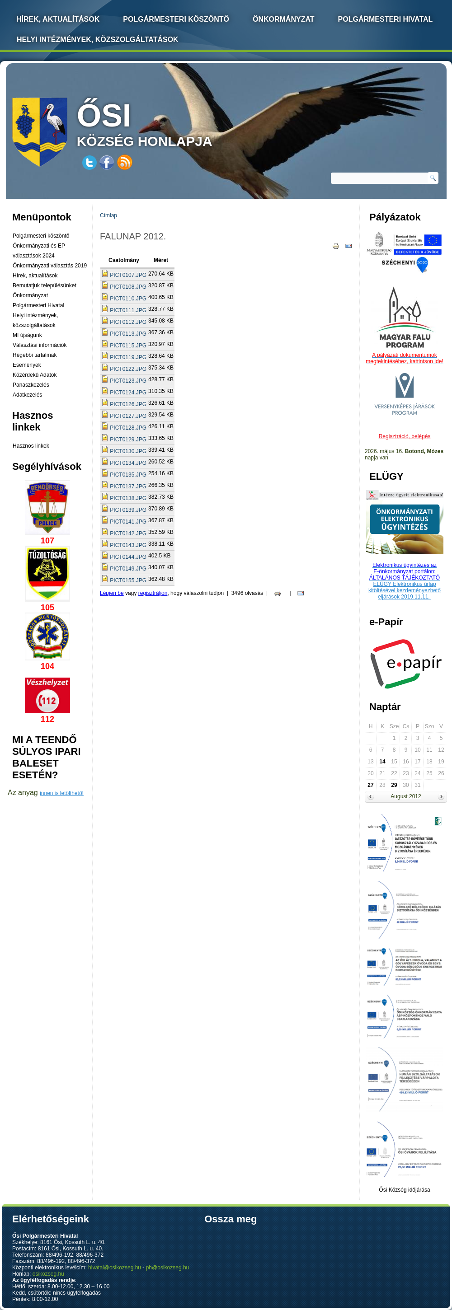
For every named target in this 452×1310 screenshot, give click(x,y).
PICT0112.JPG (128, 322)
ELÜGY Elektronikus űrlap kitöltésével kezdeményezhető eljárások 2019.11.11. (404, 590)
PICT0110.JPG (128, 298)
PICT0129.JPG (128, 439)
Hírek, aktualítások (35, 275)
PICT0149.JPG (128, 569)
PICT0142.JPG (128, 533)
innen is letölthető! (62, 793)
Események (27, 365)
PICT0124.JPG (128, 392)
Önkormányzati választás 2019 (50, 265)
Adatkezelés (27, 395)
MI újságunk (27, 335)
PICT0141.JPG (128, 522)
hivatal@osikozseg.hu (114, 1267)
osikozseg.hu (48, 1274)
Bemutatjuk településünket (44, 285)
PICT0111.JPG (128, 310)
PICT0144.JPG (128, 557)
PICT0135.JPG (128, 475)
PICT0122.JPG (128, 369)
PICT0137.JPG (128, 486)
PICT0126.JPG (128, 404)
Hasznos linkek (31, 446)
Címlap (108, 215)
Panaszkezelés (31, 385)
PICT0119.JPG (128, 357)
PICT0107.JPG (128, 275)
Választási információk (39, 345)
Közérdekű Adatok (34, 375)
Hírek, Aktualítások (57, 19)
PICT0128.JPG (128, 428)
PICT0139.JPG (128, 510)
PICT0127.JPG (128, 416)
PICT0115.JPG (128, 345)
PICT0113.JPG (128, 334)
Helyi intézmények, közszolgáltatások (98, 39)
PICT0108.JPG (128, 287)
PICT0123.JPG (128, 381)
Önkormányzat (284, 19)
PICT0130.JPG (128, 451)
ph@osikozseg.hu (167, 1267)
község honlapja (166, 123)
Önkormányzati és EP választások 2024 (39, 251)
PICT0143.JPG (128, 545)
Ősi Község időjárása (404, 1190)
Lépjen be (112, 593)
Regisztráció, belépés (405, 436)
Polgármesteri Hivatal (385, 19)
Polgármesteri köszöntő (176, 19)
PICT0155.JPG (128, 580)
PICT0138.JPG (128, 498)
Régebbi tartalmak (34, 355)
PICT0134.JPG (128, 463)
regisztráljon (153, 593)
